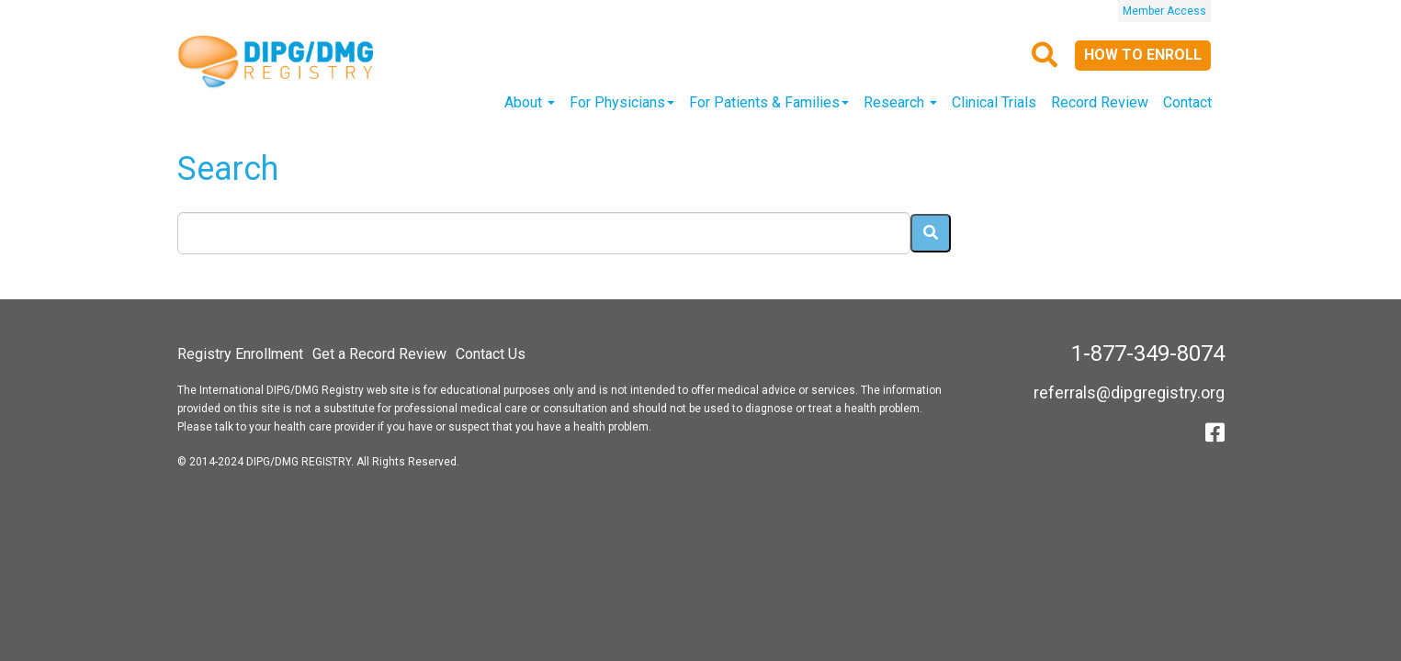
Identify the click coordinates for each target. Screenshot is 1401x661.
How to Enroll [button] (1143, 54)
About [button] (529, 102)
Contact (1187, 102)
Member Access (1164, 11)
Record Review (1099, 102)
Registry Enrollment (240, 354)
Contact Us (490, 354)
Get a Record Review (379, 354)
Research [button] (900, 102)
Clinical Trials (994, 102)
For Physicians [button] (622, 102)
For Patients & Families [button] (769, 102)
